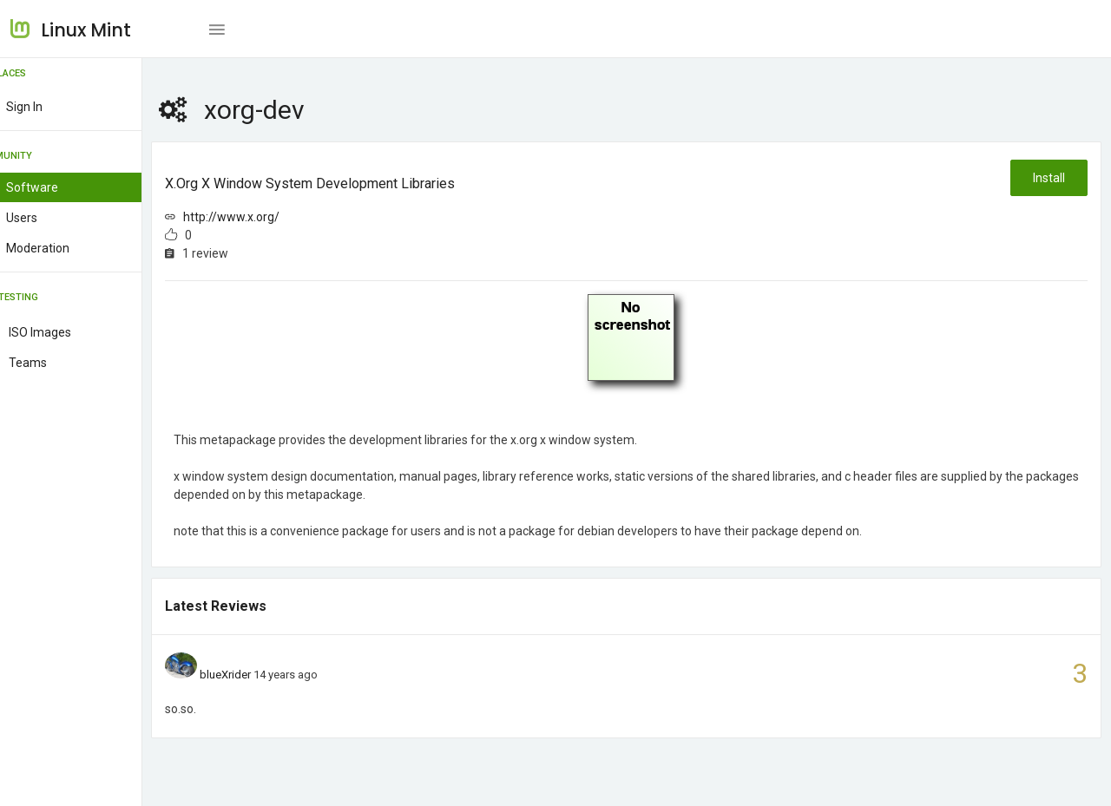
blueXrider (266, 674)
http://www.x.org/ (273, 217)
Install (1048, 178)
